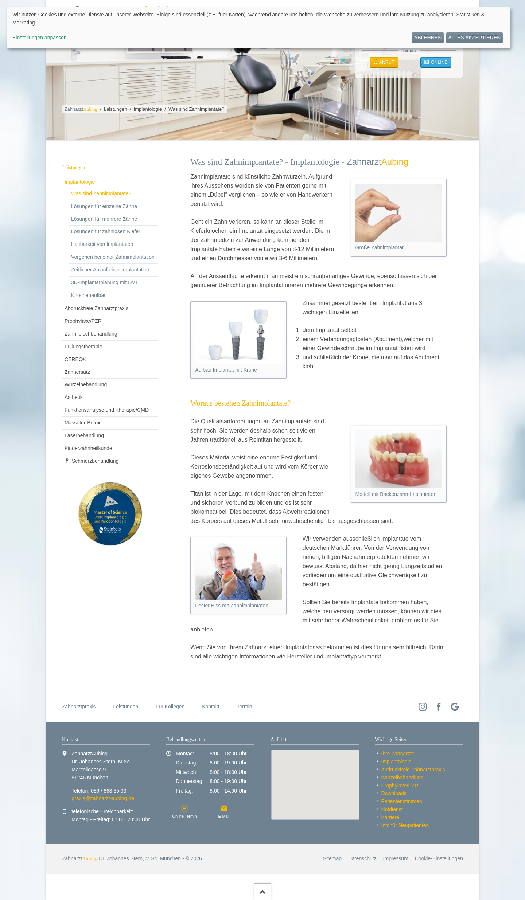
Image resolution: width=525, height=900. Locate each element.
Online (438, 62)
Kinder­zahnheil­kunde (88, 448)
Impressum (395, 858)
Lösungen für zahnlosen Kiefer (105, 231)
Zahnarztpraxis (79, 706)
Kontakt (210, 706)
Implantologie (148, 109)
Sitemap (332, 858)
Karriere (390, 817)
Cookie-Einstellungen (439, 858)
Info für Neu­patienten (405, 825)
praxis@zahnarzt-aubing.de (102, 798)
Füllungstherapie (83, 346)
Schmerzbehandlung (95, 461)
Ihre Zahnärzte (398, 753)
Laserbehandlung (84, 435)
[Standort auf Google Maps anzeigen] (315, 785)
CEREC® (75, 359)
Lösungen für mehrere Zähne (104, 219)
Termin (244, 706)
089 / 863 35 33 (108, 791)
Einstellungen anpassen (39, 37)
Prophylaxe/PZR (83, 321)
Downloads (394, 793)
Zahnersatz (77, 372)
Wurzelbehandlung (86, 384)
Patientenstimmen (401, 801)
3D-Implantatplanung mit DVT (104, 282)
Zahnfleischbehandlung (91, 334)
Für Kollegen (170, 706)
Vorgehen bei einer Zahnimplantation (113, 257)
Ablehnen (428, 37)
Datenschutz (362, 858)
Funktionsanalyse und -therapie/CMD (107, 410)
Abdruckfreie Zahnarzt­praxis (96, 308)
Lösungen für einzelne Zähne (104, 206)
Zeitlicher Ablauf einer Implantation (110, 270)
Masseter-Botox (82, 423)
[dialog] (258, 27)
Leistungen (115, 109)
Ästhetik (74, 397)
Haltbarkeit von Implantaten (102, 244)
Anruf (386, 62)
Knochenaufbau (89, 295)
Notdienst (392, 809)
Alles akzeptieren (474, 37)
